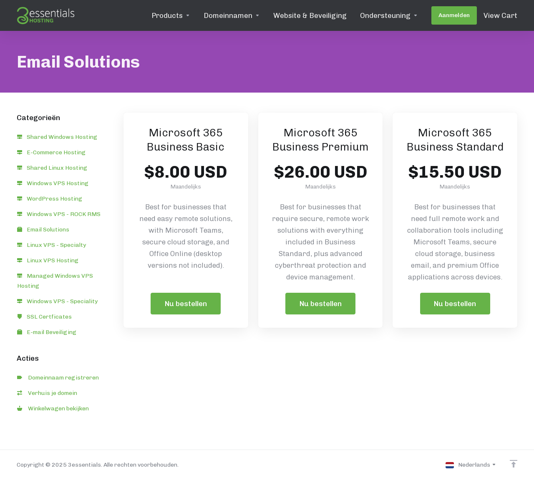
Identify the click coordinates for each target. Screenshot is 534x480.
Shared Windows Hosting (57, 137)
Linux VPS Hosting (47, 260)
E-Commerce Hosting (51, 152)
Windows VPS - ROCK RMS (59, 214)
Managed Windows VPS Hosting (55, 280)
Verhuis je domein (47, 393)
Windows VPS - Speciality (57, 301)
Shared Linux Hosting (52, 167)
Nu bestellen (186, 303)
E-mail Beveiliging (46, 332)
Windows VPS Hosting (52, 183)
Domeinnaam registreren (58, 377)
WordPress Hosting (49, 198)
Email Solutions (43, 229)
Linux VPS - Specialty (51, 245)
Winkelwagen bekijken (53, 408)
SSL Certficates (44, 316)
